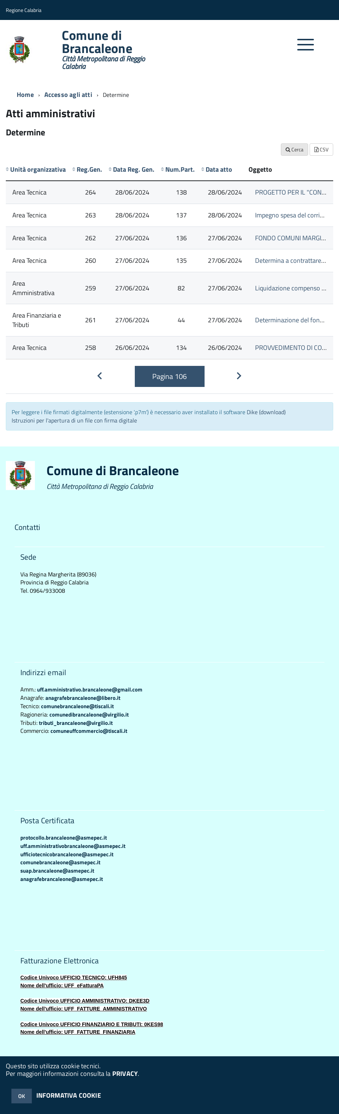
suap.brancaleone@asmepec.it (57, 870)
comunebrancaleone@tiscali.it (77, 706)
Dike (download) (266, 412)
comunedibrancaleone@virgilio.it (89, 714)
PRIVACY (125, 1073)
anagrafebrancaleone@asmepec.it (61, 879)
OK (21, 1096)
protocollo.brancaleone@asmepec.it (63, 837)
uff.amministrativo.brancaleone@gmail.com (89, 689)
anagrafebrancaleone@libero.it (82, 698)
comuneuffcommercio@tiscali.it (89, 731)
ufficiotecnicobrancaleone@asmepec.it (66, 854)
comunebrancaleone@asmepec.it (60, 862)
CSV (321, 149)
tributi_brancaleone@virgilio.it (76, 723)
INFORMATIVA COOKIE (68, 1095)
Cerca (294, 149)
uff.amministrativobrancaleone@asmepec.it (72, 846)
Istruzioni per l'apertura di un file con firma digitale (74, 420)
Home (25, 94)
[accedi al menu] (305, 48)
